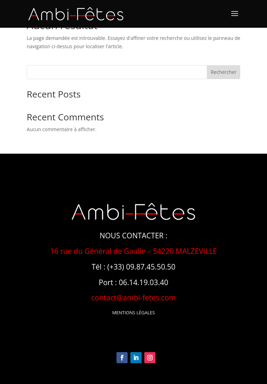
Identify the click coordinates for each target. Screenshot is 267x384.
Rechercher (223, 72)
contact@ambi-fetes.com (133, 297)
